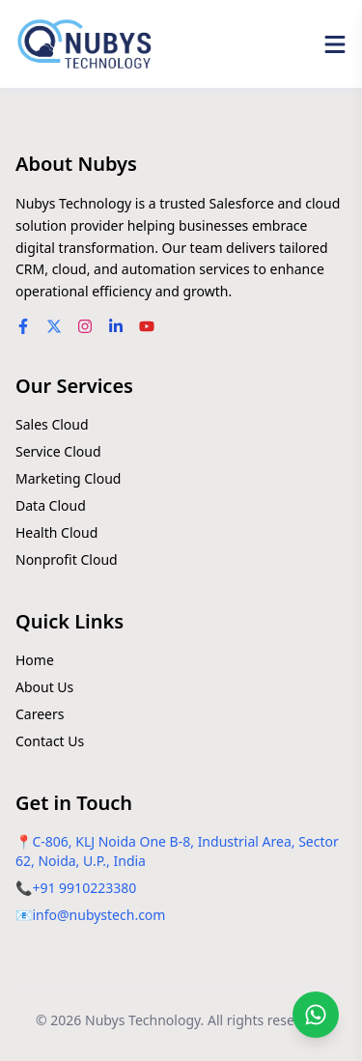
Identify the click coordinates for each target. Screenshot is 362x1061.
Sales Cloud (52, 424)
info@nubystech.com (98, 915)
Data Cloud (50, 505)
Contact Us (49, 741)
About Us (44, 687)
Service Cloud (58, 451)
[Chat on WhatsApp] (315, 1014)
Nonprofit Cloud (66, 559)
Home (34, 660)
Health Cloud (56, 532)
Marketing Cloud (68, 478)
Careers (39, 714)
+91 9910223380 (84, 888)
